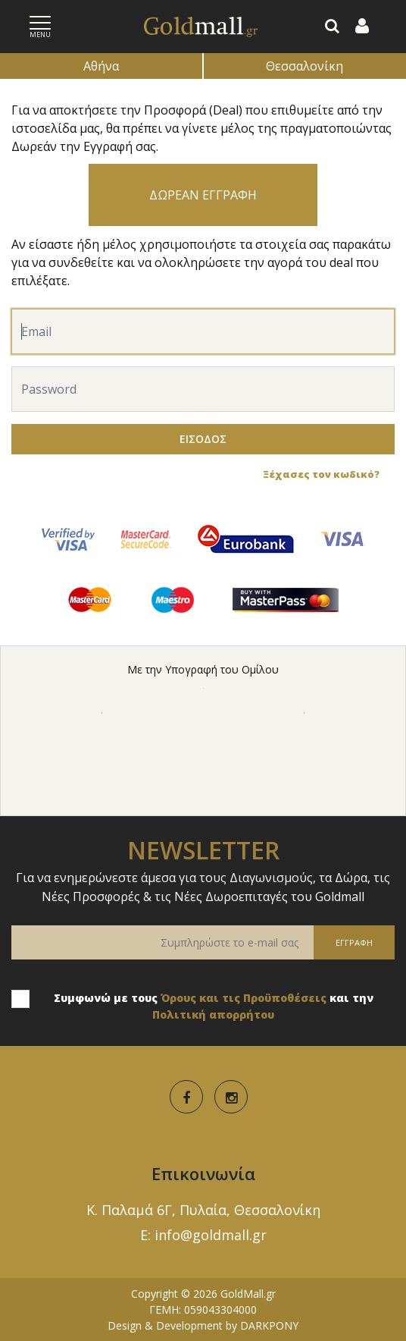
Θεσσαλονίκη (304, 66)
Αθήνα (101, 66)
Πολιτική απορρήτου (213, 1014)
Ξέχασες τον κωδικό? (321, 474)
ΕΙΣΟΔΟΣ (203, 439)
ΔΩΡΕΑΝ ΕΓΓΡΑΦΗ (203, 195)
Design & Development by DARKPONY (203, 1325)
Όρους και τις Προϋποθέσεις (243, 998)
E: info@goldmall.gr (203, 1235)
